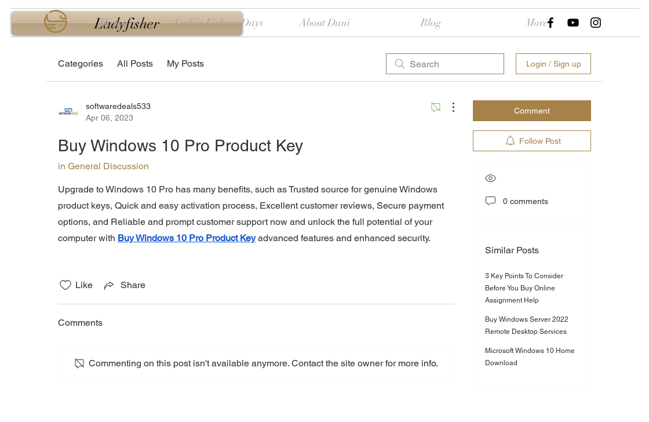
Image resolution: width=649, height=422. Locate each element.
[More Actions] (447, 107)
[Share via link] (123, 285)
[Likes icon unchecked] (65, 285)
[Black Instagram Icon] (596, 23)
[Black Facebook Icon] (550, 23)
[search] (445, 63)
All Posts (135, 63)
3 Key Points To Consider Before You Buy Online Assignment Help (524, 288)
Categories (80, 63)
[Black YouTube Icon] (573, 23)
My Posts (185, 63)
